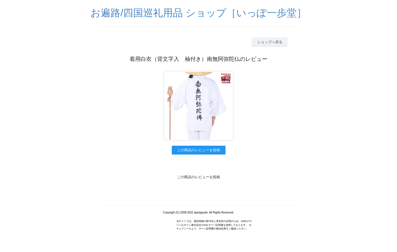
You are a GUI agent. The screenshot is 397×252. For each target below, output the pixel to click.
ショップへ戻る (269, 42)
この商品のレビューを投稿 (198, 150)
